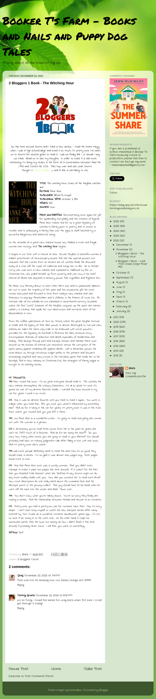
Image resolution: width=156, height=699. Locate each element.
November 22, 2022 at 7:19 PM (42, 575)
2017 (116, 336)
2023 (116, 236)
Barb (132, 368)
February (122, 306)
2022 (116, 240)
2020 (116, 322)
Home (56, 669)
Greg (20, 575)
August (120, 282)
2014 (116, 351)
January (121, 311)
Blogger (103, 690)
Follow (113, 192)
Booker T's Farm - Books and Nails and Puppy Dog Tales (69, 36)
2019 (116, 327)
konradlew (75, 690)
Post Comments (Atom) (39, 676)
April (119, 297)
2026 (116, 221)
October (121, 272)
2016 (116, 341)
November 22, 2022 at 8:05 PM (54, 595)
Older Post (93, 669)
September (123, 277)
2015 (116, 346)
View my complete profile (135, 374)
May (119, 292)
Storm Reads (41, 170)
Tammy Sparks (26, 595)
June (119, 287)
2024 (116, 231)
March (120, 301)
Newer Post (18, 669)
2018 (116, 331)
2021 (116, 317)
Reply (20, 585)
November (122, 249)
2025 (116, 226)
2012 (116, 355)
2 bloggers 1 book (28, 559)
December (123, 244)
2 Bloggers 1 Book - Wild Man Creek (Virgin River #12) (131, 264)
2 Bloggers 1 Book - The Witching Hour (130, 255)
